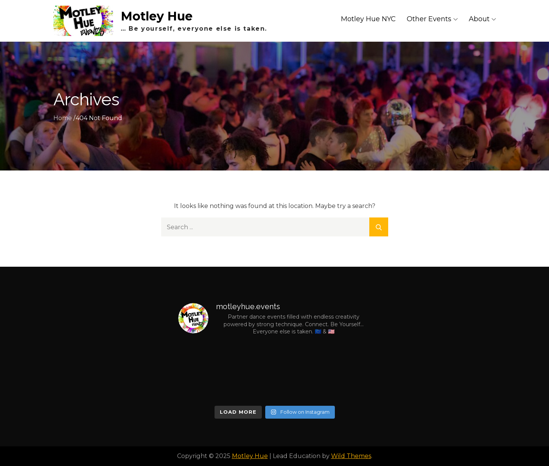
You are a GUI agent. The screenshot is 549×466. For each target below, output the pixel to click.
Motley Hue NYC (368, 19)
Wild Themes (351, 456)
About (482, 19)
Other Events (432, 19)
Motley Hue (157, 16)
